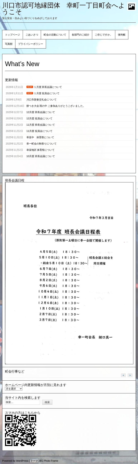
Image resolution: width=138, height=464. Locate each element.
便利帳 (121, 34)
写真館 (9, 43)
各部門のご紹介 (80, 34)
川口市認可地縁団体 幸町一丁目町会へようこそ (63, 8)
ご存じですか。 (103, 34)
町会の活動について (55, 34)
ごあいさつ (32, 34)
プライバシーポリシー (30, 43)
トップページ (12, 34)
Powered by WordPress (15, 460)
